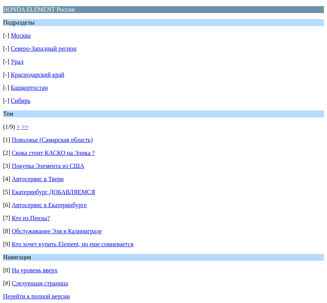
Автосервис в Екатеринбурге (49, 205)
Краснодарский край (37, 74)
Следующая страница (40, 283)
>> (24, 127)
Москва (21, 35)
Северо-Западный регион (43, 48)
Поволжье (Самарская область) (52, 140)
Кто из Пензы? (31, 218)
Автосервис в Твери (38, 179)
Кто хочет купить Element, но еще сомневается (73, 244)
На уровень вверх (35, 270)
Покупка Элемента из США (48, 166)
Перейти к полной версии (36, 296)
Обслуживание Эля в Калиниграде (57, 231)
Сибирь (20, 100)
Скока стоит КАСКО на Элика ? (53, 153)
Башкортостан (29, 87)
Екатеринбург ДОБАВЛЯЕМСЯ (53, 192)
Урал (17, 61)
